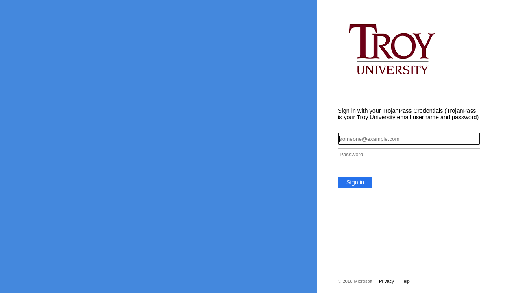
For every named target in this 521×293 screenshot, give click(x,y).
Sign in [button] (355, 182)
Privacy (386, 281)
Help (405, 281)
